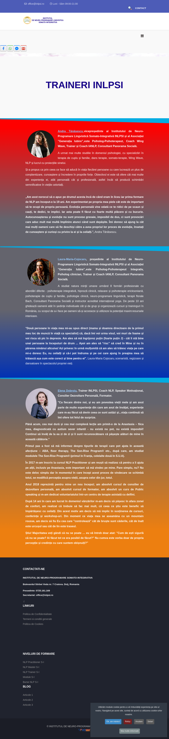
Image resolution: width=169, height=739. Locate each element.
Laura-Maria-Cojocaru (72, 259)
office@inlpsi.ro (36, 3)
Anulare (138, 723)
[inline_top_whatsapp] (10, 48)
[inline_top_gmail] (23, 48)
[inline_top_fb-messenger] (17, 48)
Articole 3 (28, 704)
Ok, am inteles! (113, 723)
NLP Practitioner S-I (33, 662)
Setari (150, 723)
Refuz (127, 723)
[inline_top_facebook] (3, 48)
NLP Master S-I (31, 667)
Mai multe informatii (130, 732)
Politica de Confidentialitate (37, 614)
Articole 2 (28, 699)
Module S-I (29, 677)
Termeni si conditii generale (37, 619)
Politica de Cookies (33, 624)
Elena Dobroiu (67, 390)
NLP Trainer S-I (31, 672)
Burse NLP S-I (30, 682)
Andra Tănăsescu (70, 131)
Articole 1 (28, 695)
